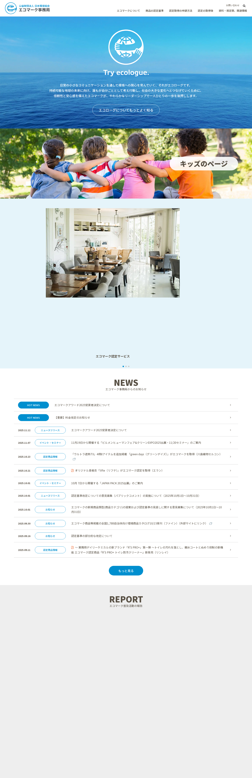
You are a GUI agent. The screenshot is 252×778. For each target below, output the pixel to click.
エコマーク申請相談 (152, 692)
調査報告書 (204, 696)
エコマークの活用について (155, 761)
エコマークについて (128, 10)
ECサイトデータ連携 (209, 679)
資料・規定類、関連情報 (233, 10)
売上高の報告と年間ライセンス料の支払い (161, 738)
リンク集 (203, 751)
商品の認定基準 (155, 10)
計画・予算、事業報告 (210, 692)
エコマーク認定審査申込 (154, 679)
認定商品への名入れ (152, 765)
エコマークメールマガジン (212, 747)
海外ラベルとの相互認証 (154, 700)
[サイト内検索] (244, 5)
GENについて (90, 688)
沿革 (85, 708)
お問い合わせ (232, 5)
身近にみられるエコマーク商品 (100, 684)
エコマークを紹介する (95, 696)
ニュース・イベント (209, 731)
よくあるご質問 (206, 700)
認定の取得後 (205, 10)
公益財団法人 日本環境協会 (21, 762)
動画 (200, 675)
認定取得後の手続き (152, 731)
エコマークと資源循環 (95, 679)
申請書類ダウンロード (153, 684)
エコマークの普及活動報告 (212, 735)
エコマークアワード (209, 739)
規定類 (202, 688)
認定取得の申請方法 (180, 10)
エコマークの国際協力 (95, 692)
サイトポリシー (33, 758)
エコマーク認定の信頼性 (96, 675)
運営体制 (88, 704)
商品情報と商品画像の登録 (155, 756)
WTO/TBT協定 (91, 740)
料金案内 (146, 688)
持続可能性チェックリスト (212, 684)
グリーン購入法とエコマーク (98, 700)
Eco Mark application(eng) (156, 696)
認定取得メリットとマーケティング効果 (161, 673)
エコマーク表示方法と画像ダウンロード (161, 750)
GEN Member (206, 760)
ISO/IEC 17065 (206, 756)
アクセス (88, 713)
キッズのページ (206, 743)
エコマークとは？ (93, 671)
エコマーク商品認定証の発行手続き (160, 744)
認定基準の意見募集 (94, 736)
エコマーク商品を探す (210, 727)
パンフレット (205, 671)
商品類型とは (90, 731)
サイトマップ (17, 758)
